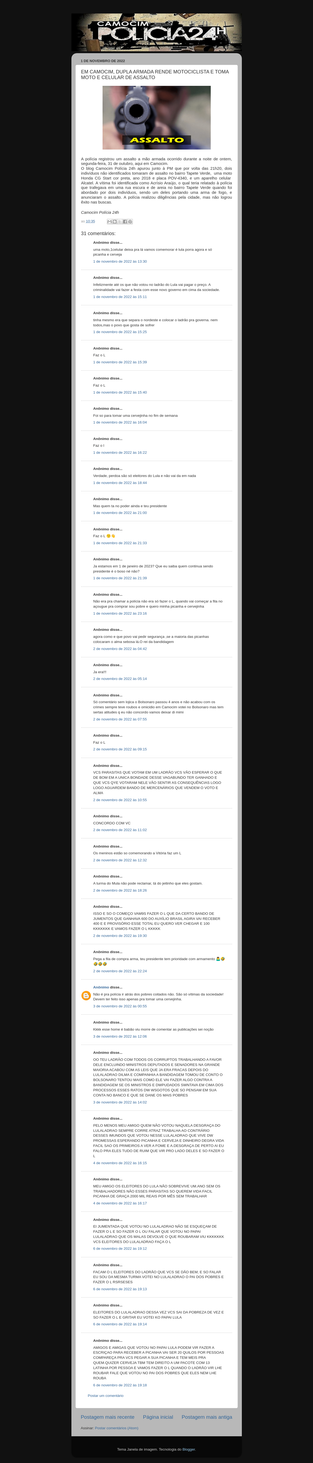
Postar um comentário (106, 1396)
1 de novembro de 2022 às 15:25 (120, 332)
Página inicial (158, 1417)
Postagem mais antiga (207, 1417)
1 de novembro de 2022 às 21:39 (120, 578)
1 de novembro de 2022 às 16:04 (120, 422)
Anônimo (101, 987)
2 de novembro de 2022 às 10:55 (120, 800)
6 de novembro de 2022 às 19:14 (120, 1324)
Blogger (188, 1449)
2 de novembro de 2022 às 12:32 (120, 860)
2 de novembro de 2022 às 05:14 (120, 679)
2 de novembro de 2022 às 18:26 (120, 890)
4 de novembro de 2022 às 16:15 (120, 1163)
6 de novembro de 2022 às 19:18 (120, 1385)
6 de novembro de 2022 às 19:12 (120, 1249)
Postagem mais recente (107, 1417)
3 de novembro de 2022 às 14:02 (120, 1102)
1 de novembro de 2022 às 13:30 (120, 261)
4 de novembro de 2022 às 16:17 (120, 1203)
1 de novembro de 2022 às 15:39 (120, 362)
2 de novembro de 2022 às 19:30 (120, 936)
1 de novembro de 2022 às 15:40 (120, 392)
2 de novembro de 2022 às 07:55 (120, 719)
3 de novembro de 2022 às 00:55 (120, 1006)
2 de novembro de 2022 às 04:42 (120, 649)
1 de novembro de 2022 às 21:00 (120, 513)
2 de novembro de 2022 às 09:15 (120, 749)
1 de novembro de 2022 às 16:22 (120, 453)
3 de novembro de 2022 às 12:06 (120, 1036)
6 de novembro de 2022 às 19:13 (120, 1289)
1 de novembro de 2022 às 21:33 (120, 543)
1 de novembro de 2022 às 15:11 (120, 297)
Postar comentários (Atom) (117, 1428)
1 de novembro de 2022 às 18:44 (120, 483)
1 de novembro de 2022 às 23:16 (120, 613)
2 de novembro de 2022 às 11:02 (120, 830)
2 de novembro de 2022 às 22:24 (120, 971)
